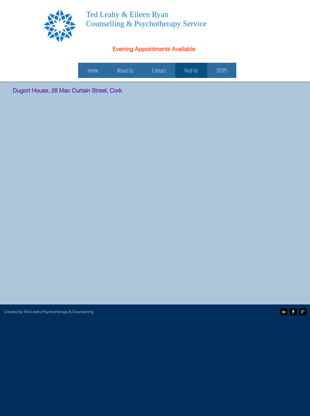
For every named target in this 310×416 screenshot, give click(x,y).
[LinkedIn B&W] (283, 311)
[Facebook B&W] (293, 311)
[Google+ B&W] (302, 311)
